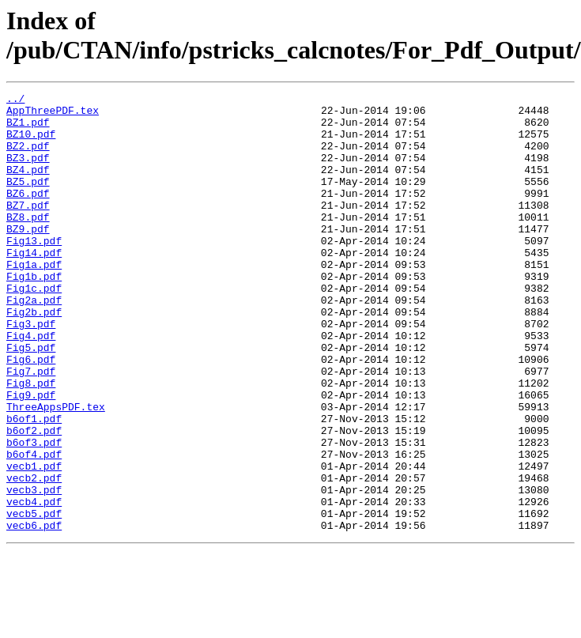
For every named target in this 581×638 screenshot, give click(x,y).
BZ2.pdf (28, 157)
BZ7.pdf (28, 228)
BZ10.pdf (30, 143)
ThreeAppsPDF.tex (55, 470)
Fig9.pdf (30, 456)
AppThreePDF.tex (52, 115)
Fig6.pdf (30, 413)
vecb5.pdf (34, 598)
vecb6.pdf (34, 613)
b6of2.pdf (34, 499)
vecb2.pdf (34, 556)
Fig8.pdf (30, 442)
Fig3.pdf (30, 371)
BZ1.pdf (28, 129)
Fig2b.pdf (34, 356)
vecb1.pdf (34, 541)
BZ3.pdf (28, 171)
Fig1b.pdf (34, 314)
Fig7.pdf (30, 428)
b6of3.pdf (34, 513)
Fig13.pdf (34, 271)
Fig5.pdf (30, 399)
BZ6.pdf (28, 214)
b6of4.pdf (34, 527)
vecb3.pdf (34, 570)
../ (15, 100)
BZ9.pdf (28, 257)
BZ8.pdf (28, 243)
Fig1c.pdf (34, 328)
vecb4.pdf (34, 584)
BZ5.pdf (28, 200)
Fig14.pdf (34, 285)
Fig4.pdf (30, 385)
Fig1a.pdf (34, 300)
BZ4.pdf (28, 186)
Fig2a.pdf (34, 342)
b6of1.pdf (34, 485)
